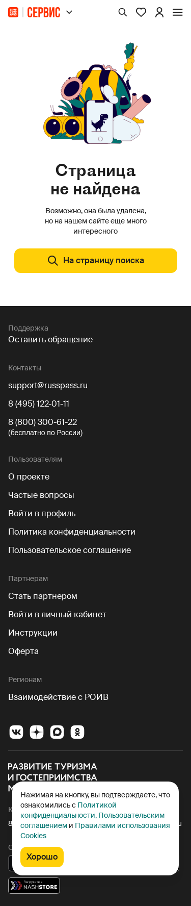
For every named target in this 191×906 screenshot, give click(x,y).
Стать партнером (42, 596)
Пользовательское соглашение (69, 550)
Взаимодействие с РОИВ (58, 697)
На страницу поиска (95, 261)
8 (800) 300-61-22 (42, 422)
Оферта (23, 651)
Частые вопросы (41, 495)
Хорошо (42, 856)
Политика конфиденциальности (71, 531)
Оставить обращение (50, 339)
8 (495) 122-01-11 (38, 403)
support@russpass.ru (48, 385)
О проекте (28, 476)
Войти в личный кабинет (57, 614)
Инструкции (33, 632)
